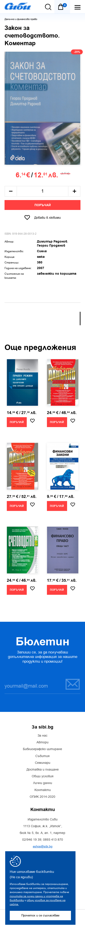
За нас (42, 736)
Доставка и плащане (43, 770)
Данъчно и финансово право (21, 19)
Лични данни (42, 783)
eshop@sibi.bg (42, 846)
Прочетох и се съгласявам (40, 915)
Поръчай (42, 205)
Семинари (42, 763)
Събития (42, 756)
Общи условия (42, 776)
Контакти (42, 790)
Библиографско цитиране (42, 749)
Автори (42, 742)
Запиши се (72, 684)
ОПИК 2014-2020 (42, 797)
